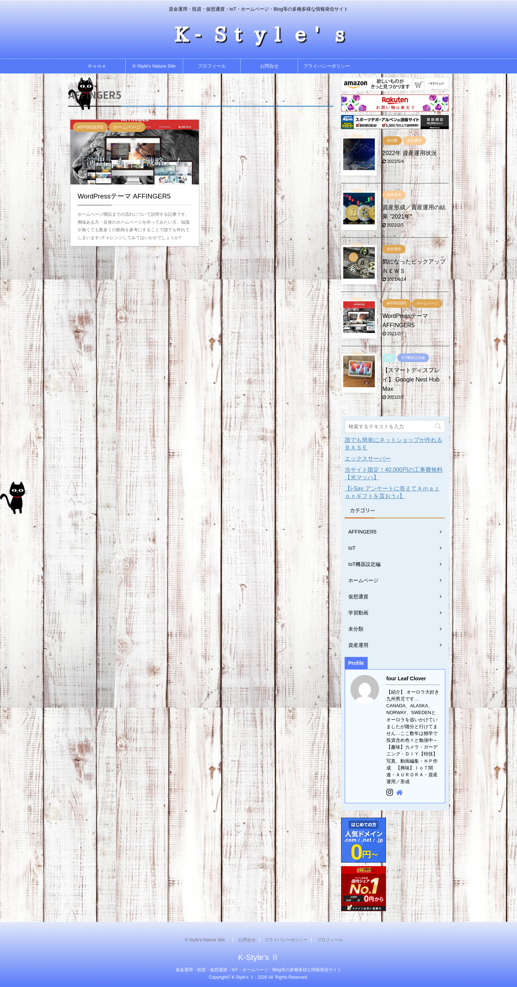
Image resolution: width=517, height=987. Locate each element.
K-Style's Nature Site (154, 66)
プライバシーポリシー (326, 66)
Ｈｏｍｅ (97, 66)
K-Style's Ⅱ (258, 957)
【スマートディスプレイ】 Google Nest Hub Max (411, 379)
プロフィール (212, 66)
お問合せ (269, 66)
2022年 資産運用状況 (409, 153)
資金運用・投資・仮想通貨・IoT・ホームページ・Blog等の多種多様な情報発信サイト (258, 969)
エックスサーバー (368, 459)
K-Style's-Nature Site (207, 939)
